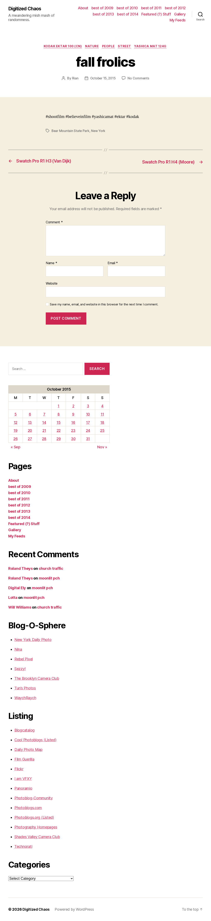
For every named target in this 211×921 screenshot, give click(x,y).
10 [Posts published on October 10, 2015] (88, 414)
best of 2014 (127, 14)
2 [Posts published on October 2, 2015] (73, 406)
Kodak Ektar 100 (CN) (61, 46)
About (83, 8)
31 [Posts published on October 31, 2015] (88, 439)
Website (51, 283)
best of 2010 (127, 8)
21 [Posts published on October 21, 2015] (44, 431)
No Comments (139, 79)
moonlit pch (49, 578)
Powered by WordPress (75, 909)
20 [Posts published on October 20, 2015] (30, 431)
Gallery (180, 14)
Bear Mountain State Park (71, 131)
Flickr (18, 769)
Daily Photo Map (28, 749)
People (108, 46)
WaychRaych (25, 698)
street (125, 46)
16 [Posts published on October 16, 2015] (73, 422)
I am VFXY (23, 778)
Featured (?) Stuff (156, 14)
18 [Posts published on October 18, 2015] (102, 422)
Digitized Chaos (25, 8)
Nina (18, 649)
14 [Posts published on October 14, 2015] (44, 422)
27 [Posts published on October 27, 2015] (30, 439)
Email (113, 263)
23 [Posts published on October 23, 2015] (73, 431)
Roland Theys (20, 568)
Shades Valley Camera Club (37, 837)
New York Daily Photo (33, 639)
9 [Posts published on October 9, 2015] (73, 414)
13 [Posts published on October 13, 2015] (30, 422)
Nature (91, 46)
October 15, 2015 (102, 79)
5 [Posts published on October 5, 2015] (15, 414)
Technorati (23, 846)
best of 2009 (102, 8)
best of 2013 (103, 14)
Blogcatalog (24, 730)
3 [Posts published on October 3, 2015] (88, 406)
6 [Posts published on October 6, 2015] (30, 414)
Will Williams (19, 607)
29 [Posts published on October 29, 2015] (58, 439)
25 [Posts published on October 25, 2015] (102, 431)
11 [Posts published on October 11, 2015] (102, 414)
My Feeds (178, 20)
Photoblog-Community (33, 798)
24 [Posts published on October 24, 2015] (88, 431)
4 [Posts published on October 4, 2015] (102, 406)
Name (51, 263)
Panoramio (23, 788)
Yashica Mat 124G (153, 46)
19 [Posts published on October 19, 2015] (15, 431)
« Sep (15, 447)
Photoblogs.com (28, 808)
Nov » (102, 447)
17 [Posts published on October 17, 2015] (88, 422)
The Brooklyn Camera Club (36, 678)
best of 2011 (151, 8)
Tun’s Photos (25, 688)
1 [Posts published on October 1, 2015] (59, 406)
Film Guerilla (24, 759)
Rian (74, 79)
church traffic (51, 568)
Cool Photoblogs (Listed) (35, 740)
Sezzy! (20, 669)
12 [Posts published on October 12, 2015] (15, 422)
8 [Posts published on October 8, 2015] (58, 414)
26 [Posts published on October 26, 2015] (15, 439)
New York (99, 131)
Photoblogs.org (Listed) (34, 817)
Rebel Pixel (23, 659)
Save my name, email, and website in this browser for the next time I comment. (104, 304)
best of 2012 (175, 8)
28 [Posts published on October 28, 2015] (44, 439)
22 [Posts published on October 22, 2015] (59, 431)
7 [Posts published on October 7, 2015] (44, 414)
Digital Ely (17, 588)
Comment (54, 222)
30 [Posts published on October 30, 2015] (73, 439)
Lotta (13, 597)
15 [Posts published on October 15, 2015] (58, 422)
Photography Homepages (35, 827)
